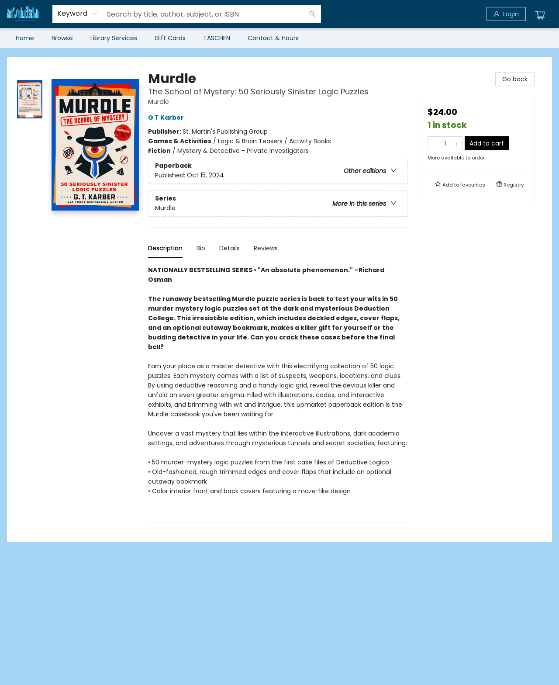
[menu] (279, 38)
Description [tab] (165, 248)
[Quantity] (445, 143)
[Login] (506, 14)
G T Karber (167, 117)
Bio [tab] (201, 248)
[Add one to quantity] (456, 143)
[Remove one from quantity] (433, 143)
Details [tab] (229, 248)
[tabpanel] (278, 393)
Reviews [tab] (266, 248)
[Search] (312, 14)
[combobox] (77, 13)
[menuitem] (25, 38)
